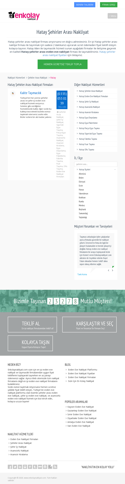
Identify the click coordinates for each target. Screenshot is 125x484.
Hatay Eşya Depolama (86, 117)
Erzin (81, 185)
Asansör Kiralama (18, 454)
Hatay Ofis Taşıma (85, 149)
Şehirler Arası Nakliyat (37, 77)
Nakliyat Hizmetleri (16, 77)
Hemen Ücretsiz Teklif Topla (62, 64)
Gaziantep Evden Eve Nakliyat (81, 410)
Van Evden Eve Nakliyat (77, 425)
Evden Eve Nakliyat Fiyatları (81, 373)
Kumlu (81, 201)
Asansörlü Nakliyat (18, 450)
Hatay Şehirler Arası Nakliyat (89, 90)
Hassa (81, 189)
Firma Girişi (108, 4)
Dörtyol (82, 181)
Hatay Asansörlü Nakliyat (88, 106)
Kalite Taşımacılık (30, 93)
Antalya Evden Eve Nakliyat (79, 422)
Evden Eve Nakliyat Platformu (82, 369)
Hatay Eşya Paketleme (87, 122)
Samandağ (83, 213)
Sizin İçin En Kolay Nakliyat (81, 381)
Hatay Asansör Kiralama (87, 112)
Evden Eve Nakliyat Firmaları (82, 377)
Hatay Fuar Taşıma (85, 144)
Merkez (82, 205)
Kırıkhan (82, 197)
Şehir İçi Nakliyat (17, 446)
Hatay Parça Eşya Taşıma (88, 128)
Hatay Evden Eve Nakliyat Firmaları (92, 96)
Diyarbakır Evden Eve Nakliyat (81, 418)
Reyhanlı (82, 209)
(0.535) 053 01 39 (61, 99)
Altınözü (82, 173)
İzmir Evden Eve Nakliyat (78, 414)
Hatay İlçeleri (96, 169)
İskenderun (83, 193)
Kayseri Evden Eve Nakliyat (79, 406)
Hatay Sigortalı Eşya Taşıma (89, 133)
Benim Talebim (84, 4)
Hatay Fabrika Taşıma (86, 138)
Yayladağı (83, 217)
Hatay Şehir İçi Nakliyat (87, 101)
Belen (81, 177)
